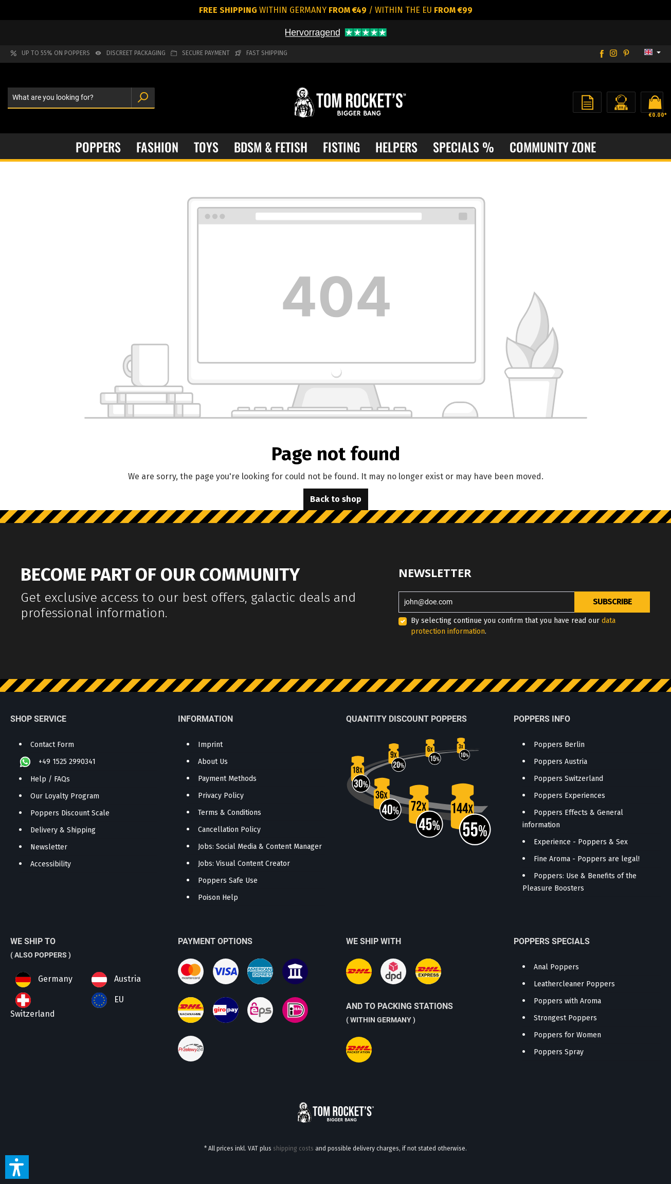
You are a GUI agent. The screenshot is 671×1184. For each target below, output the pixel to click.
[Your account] (621, 102)
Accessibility (50, 864)
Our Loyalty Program (64, 796)
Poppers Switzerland (568, 778)
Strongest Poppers (565, 1018)
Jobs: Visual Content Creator (244, 863)
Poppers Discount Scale (70, 813)
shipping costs (293, 1148)
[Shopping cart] (652, 102)
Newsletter (48, 847)
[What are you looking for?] (70, 98)
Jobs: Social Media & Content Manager (260, 846)
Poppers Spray (559, 1052)
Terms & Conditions (229, 812)
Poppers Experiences (569, 795)
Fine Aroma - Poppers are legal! (587, 859)
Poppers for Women (567, 1035)
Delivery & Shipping (63, 830)
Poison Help (218, 897)
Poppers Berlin (559, 744)
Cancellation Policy (229, 829)
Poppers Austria (560, 761)
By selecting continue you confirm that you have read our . (513, 626)
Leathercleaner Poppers (574, 984)
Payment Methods (227, 778)
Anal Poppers (556, 967)
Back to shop (335, 499)
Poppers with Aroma (567, 1001)
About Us (213, 761)
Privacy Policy (221, 795)
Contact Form (52, 744)
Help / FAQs (50, 779)
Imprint (210, 744)
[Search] (143, 98)
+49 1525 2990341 (67, 761)
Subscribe (612, 601)
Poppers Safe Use (228, 880)
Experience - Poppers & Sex (581, 842)
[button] (17, 1167)
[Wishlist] (587, 102)
